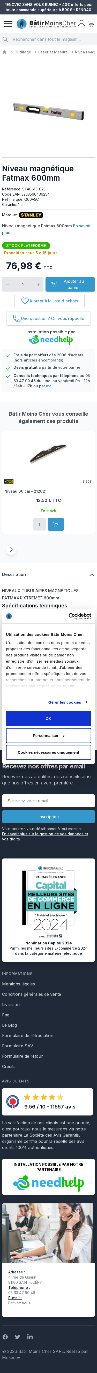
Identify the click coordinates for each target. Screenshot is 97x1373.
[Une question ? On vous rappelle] (48, 318)
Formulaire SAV (17, 1045)
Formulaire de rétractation (27, 1035)
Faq (5, 1014)
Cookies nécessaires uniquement (48, 752)
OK (48, 718)
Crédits (9, 1066)
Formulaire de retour (22, 1056)
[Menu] (8, 24)
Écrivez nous (19, 1303)
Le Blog (9, 1025)
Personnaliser (49, 735)
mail (50, 386)
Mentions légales (18, 983)
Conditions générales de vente (31, 994)
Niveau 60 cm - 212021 (25, 491)
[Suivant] (11, 549)
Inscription (49, 816)
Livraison (11, 1004)
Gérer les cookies (64, 702)
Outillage (22, 52)
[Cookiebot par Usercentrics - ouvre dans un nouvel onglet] (69, 616)
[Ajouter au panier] (56, 524)
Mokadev (11, 1357)
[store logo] (46, 24)
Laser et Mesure (53, 52)
